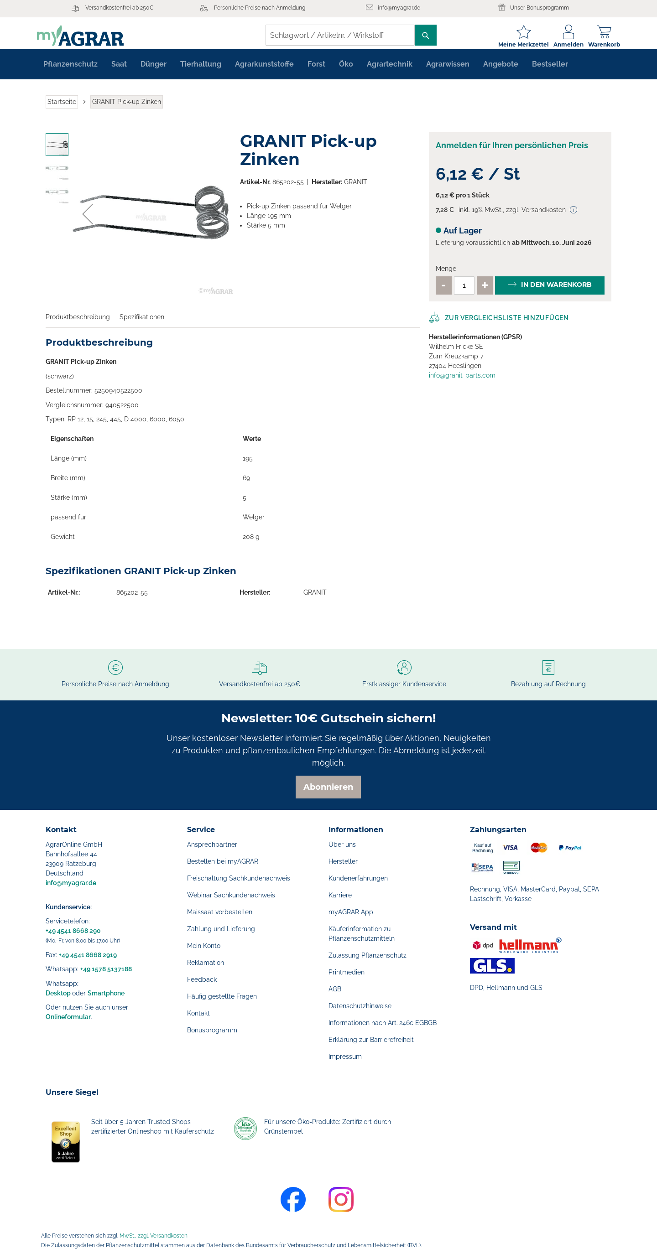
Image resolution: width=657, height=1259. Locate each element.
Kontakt (198, 1013)
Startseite (61, 108)
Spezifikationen (142, 323)
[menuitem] (70, 71)
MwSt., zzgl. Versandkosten (154, 1236)
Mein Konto (203, 945)
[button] (87, 221)
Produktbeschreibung (78, 323)
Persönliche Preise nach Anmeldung (259, 8)
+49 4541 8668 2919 (88, 954)
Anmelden (560, 44)
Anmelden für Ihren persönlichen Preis (512, 152)
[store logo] (89, 35)
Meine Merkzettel (515, 44)
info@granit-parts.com (462, 382)
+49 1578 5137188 (106, 969)
